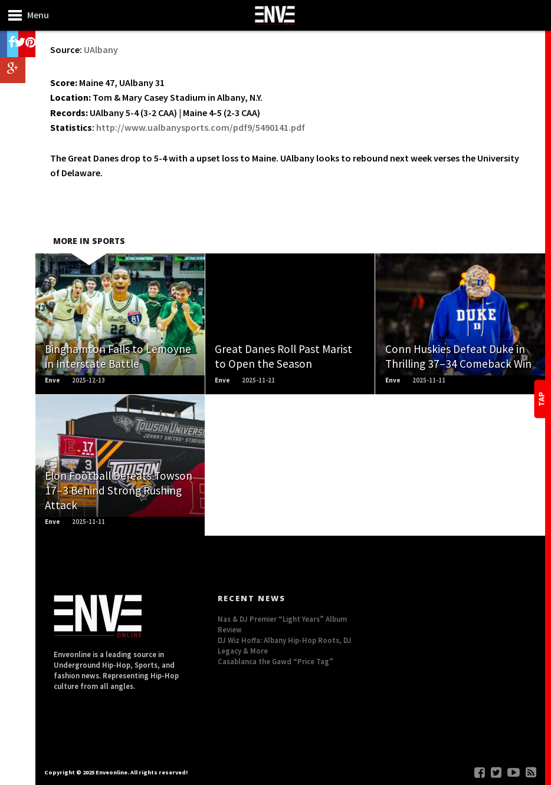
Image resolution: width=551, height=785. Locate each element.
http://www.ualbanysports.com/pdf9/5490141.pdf (200, 127)
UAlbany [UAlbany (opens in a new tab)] (101, 49)
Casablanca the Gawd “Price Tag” (275, 661)
